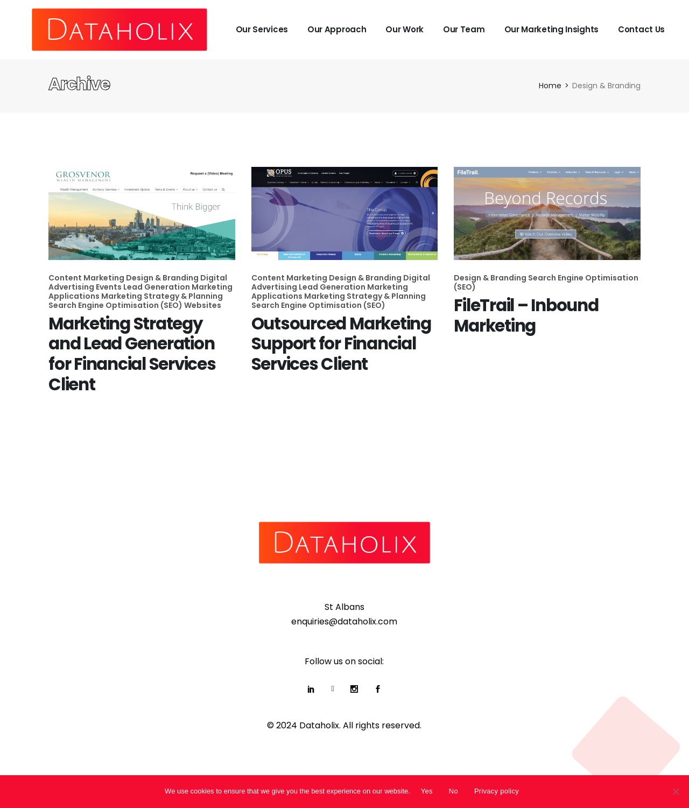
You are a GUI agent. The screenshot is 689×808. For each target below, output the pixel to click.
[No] (675, 791)
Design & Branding (163, 277)
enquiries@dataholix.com (344, 621)
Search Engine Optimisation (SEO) (116, 305)
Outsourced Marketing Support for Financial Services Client (341, 344)
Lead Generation (157, 287)
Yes (427, 791)
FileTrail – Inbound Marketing (526, 315)
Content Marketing (87, 277)
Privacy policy (496, 791)
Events (109, 287)
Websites (202, 305)
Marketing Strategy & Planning (162, 296)
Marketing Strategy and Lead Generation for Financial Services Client (132, 354)
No (453, 791)
